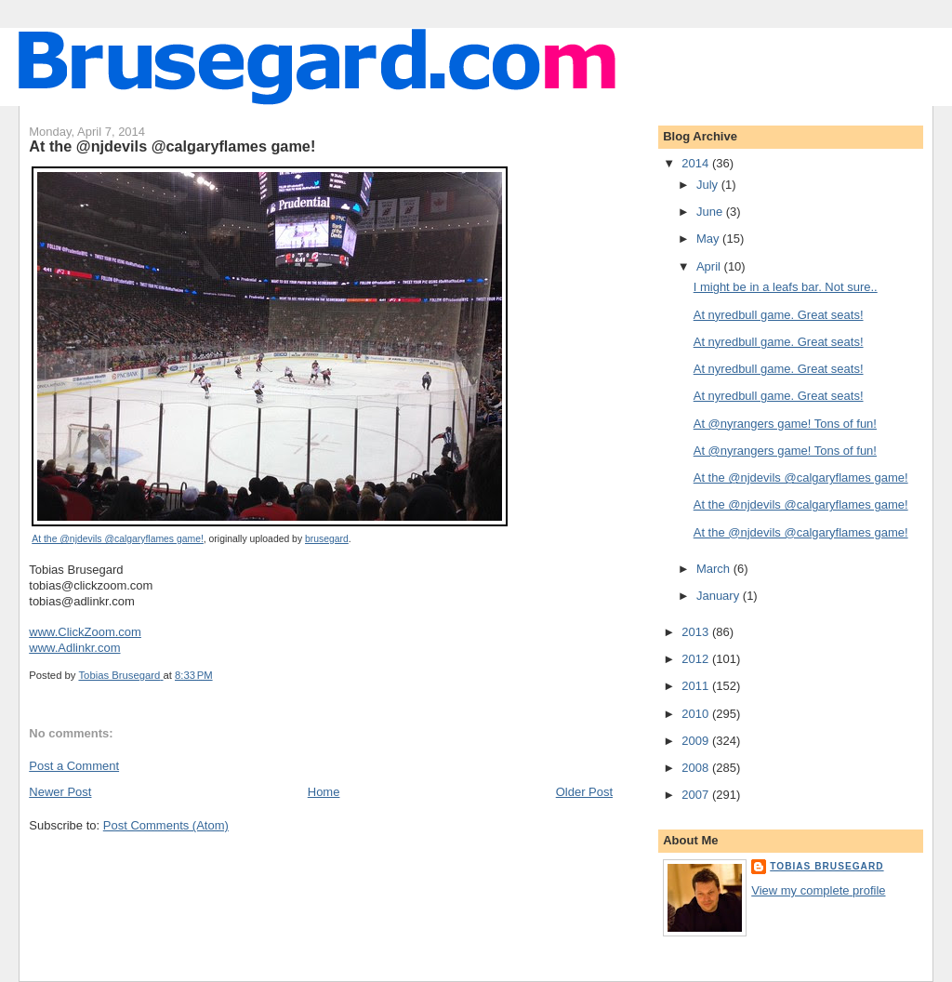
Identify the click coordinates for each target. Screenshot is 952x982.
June (711, 212)
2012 (696, 659)
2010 (696, 714)
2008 (696, 768)
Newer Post (60, 792)
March (715, 569)
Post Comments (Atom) (166, 825)
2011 (696, 686)
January (719, 596)
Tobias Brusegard (826, 866)
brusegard (327, 539)
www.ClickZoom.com (85, 632)
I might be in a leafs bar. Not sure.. (786, 287)
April (710, 266)
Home (324, 792)
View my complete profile (818, 890)
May (709, 239)
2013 (696, 632)
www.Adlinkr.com (74, 648)
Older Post (584, 792)
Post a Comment (74, 766)
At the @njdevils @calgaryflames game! (118, 539)
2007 (696, 795)
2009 (696, 741)
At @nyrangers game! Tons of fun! (785, 424)
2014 (696, 163)
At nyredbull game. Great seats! (779, 315)
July (708, 185)
